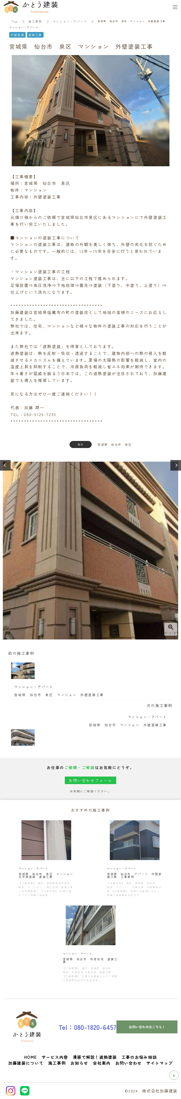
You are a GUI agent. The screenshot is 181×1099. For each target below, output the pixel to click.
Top (15, 21)
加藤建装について (26, 1063)
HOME (30, 1057)
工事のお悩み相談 (139, 1057)
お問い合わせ (128, 1063)
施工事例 (35, 21)
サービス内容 (55, 1057)
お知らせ (79, 1063)
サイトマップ (159, 1063)
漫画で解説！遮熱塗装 (95, 1057)
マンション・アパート (70, 21)
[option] (90, 549)
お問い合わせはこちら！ (147, 1026)
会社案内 (102, 1063)
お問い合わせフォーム (90, 780)
